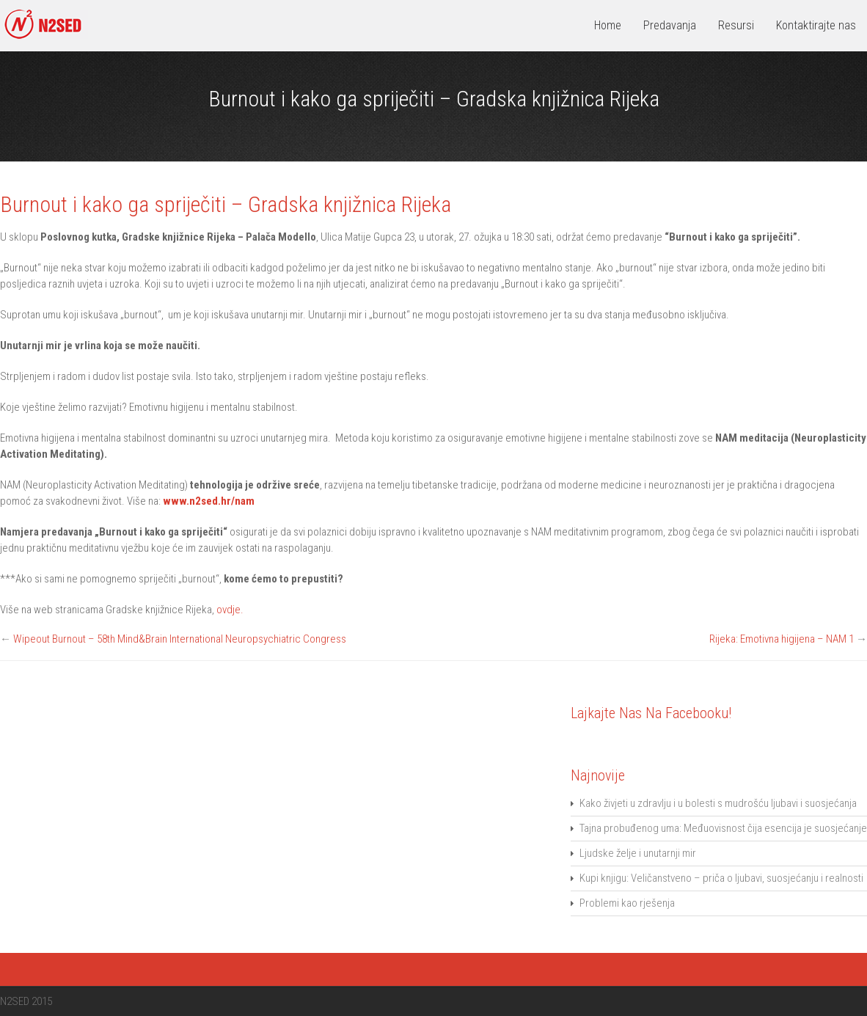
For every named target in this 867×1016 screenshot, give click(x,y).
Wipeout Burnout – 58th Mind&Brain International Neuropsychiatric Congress (179, 639)
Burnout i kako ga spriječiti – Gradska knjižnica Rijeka (225, 204)
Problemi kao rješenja (627, 903)
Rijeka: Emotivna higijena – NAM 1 (781, 639)
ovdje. (230, 609)
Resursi (736, 25)
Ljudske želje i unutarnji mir (637, 853)
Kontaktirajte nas (816, 25)
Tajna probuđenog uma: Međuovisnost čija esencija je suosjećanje (723, 828)
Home (607, 25)
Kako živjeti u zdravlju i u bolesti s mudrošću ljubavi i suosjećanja (718, 803)
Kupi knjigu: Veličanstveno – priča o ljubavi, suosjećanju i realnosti (721, 878)
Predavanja (669, 25)
